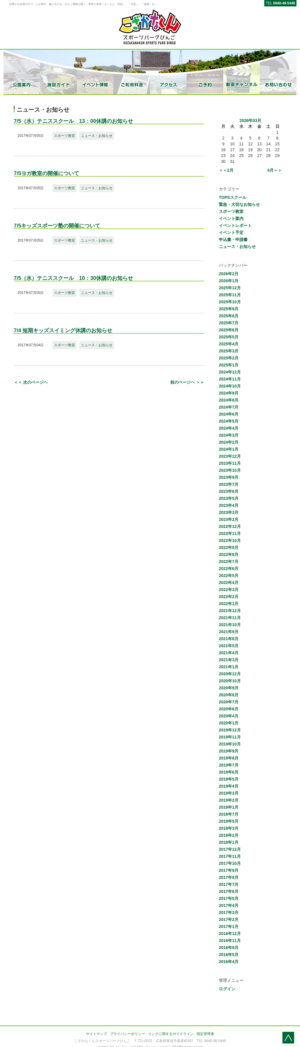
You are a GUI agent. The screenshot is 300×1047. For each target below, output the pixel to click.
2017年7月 (228, 884)
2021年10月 (230, 624)
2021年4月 (228, 652)
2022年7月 (228, 561)
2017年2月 (228, 919)
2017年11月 (230, 856)
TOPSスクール (232, 197)
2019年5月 (228, 779)
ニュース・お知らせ (96, 136)
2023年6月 (228, 491)
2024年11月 (230, 379)
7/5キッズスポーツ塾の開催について (57, 226)
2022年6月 (228, 568)
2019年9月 (228, 751)
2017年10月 (230, 863)
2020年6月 (228, 709)
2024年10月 (230, 386)
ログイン (227, 988)
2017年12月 (230, 849)
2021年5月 (228, 645)
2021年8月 (228, 638)
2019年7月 (228, 765)
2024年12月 (230, 372)
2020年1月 (228, 723)
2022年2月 (228, 596)
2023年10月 (230, 470)
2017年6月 (228, 891)
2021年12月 (230, 610)
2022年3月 (228, 589)
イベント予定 (231, 232)
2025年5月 (228, 337)
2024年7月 (228, 407)
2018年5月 (228, 821)
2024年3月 (228, 435)
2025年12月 (230, 287)
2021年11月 (230, 617)
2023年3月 (228, 512)
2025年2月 (228, 358)
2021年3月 (228, 659)
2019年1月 (228, 807)
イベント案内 (231, 218)
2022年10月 (230, 540)
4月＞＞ (274, 170)
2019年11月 (230, 737)
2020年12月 (230, 673)
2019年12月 (230, 730)
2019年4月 (228, 786)
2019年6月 (228, 772)
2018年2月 (228, 835)
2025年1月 (228, 365)
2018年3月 (228, 828)
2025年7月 (228, 323)
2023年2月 (228, 519)
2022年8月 (228, 554)
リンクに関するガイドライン (171, 1034)
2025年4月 (228, 344)
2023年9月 (228, 477)
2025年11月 (230, 294)
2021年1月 (228, 666)
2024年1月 (228, 449)
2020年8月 (228, 695)
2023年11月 (230, 463)
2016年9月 (228, 947)
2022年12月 (230, 526)
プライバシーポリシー (127, 1034)
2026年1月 (228, 280)
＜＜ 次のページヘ (31, 382)
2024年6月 (228, 414)
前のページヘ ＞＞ (187, 382)
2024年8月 (228, 400)
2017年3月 (228, 912)
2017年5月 (228, 898)
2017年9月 (228, 870)
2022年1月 (228, 603)
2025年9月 (228, 308)
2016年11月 (230, 940)
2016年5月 (228, 954)
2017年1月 (228, 926)
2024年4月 (228, 428)
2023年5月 (228, 498)
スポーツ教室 (64, 136)
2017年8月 (228, 877)
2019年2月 (228, 800)
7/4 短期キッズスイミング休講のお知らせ (63, 330)
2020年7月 (228, 702)
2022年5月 (228, 575)
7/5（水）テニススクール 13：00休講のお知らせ (73, 121)
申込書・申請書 (233, 239)
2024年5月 (228, 421)
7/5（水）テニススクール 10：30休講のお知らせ (73, 278)
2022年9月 (228, 547)
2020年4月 (228, 716)
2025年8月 (228, 316)
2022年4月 (228, 582)
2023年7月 (228, 484)
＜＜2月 (226, 170)
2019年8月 (228, 758)
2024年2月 (228, 442)
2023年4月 (228, 505)
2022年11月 (230, 533)
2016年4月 (228, 961)
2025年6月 (228, 330)
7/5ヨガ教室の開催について (46, 173)
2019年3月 (228, 793)
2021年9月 (228, 631)
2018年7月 (228, 814)
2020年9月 (228, 688)
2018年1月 (228, 842)
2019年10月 (230, 744)
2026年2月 (228, 273)
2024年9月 (228, 393)
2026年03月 (250, 120)
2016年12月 (230, 933)
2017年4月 (228, 905)
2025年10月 (230, 301)
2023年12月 (230, 456)
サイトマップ (96, 1034)
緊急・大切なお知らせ (239, 204)
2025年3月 (228, 351)
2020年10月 (230, 681)
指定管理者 (205, 1034)
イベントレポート (235, 225)
